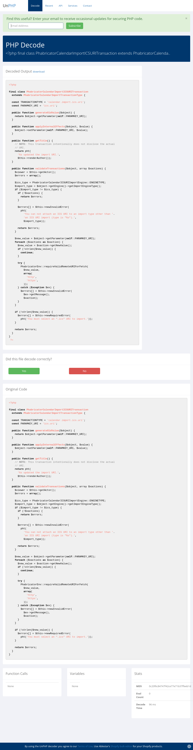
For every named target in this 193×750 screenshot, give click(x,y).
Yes (24, 371)
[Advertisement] (170, 122)
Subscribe (75, 25)
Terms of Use (85, 746)
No (84, 371)
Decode (35, 5)
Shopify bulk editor (121, 746)
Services (72, 5)
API (60, 5)
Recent (49, 5)
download (38, 71)
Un (9, 5)
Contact (87, 5)
